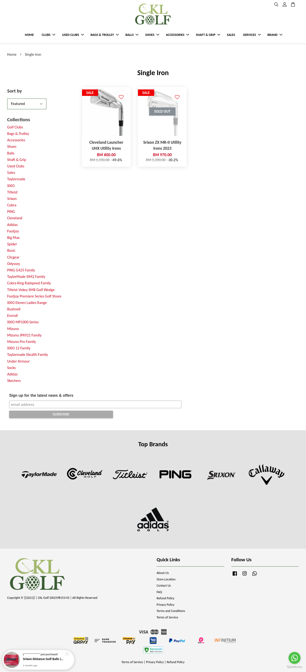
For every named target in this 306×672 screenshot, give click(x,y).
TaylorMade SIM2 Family (26, 276)
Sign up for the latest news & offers (41, 395)
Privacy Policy (165, 605)
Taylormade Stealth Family (27, 354)
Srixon (12, 198)
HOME (29, 35)
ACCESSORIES (177, 35)
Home (11, 54)
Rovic (11, 250)
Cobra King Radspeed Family (29, 283)
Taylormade (16, 179)
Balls (10, 153)
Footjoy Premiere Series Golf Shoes (34, 296)
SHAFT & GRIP (208, 35)
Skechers (14, 380)
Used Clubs (15, 166)
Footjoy (13, 231)
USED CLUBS (73, 35)
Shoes (11, 146)
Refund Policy (166, 598)
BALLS (132, 35)
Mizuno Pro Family (21, 341)
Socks (11, 367)
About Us (163, 573)
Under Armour (18, 361)
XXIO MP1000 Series (23, 322)
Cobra (11, 205)
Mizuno (13, 328)
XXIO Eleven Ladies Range (27, 302)
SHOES (152, 35)
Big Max (13, 237)
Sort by (14, 91)
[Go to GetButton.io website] (294, 667)
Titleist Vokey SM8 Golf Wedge (31, 289)
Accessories (16, 140)
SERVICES (252, 35)
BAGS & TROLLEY (105, 35)
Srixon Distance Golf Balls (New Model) (44, 659)
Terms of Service (167, 617)
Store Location (166, 579)
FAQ (159, 592)
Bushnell (13, 309)
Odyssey (13, 263)
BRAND (275, 35)
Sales (11, 172)
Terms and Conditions (171, 611)
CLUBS (48, 35)
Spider (12, 244)
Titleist (12, 192)
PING (11, 211)
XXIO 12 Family (18, 348)
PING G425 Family (21, 270)
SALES (231, 35)
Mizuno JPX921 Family (24, 335)
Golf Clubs (15, 127)
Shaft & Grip (16, 159)
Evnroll (12, 315)
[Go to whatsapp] (295, 658)
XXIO (11, 185)
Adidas (12, 224)
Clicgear (13, 257)
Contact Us (164, 586)
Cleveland (14, 218)
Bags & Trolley (18, 133)
